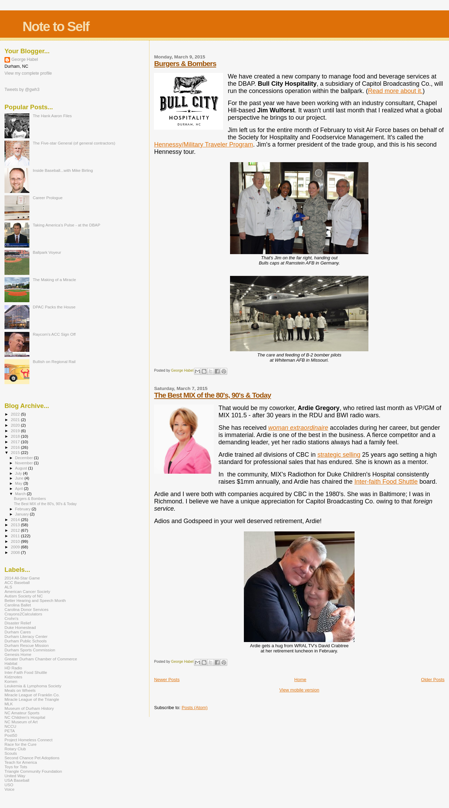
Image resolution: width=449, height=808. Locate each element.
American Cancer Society (27, 591)
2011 (16, 535)
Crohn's (11, 618)
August (21, 468)
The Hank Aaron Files (52, 115)
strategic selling (339, 454)
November (24, 463)
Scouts (10, 753)
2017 (16, 441)
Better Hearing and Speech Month (35, 600)
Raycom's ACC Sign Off (54, 334)
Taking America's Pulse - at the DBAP (66, 225)
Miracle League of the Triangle (31, 699)
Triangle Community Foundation (33, 771)
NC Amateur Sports (21, 713)
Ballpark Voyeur (47, 252)
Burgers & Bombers (185, 63)
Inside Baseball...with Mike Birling (63, 170)
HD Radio (13, 668)
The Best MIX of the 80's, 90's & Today (212, 395)
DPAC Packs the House (54, 307)
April (19, 488)
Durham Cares (17, 632)
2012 (16, 530)
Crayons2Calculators (23, 614)
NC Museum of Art (21, 721)
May (19, 483)
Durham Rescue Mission (26, 645)
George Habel (24, 59)
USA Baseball (16, 780)
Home (300, 679)
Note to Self (55, 26)
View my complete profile (28, 73)
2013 (16, 524)
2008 (16, 552)
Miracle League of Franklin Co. (32, 695)
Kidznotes (13, 677)
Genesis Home (17, 654)
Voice (9, 789)
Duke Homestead (20, 627)
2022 (16, 414)
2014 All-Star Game (22, 578)
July (19, 473)
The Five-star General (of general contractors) (74, 143)
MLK (8, 704)
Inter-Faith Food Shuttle (25, 672)
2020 (16, 425)
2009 (16, 547)
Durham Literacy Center (25, 636)
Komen (10, 681)
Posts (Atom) (195, 707)
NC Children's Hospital (24, 717)
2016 (16, 447)
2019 (16, 430)
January (22, 514)
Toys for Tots (15, 766)
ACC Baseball (17, 582)
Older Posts (433, 679)
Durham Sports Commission (29, 650)
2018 (16, 436)
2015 (16, 452)
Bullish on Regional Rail (54, 361)
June (20, 478)
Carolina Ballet (17, 605)
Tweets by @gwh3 (21, 89)
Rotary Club (15, 748)
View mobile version (299, 690)
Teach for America (20, 762)
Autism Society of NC (23, 596)
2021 (16, 419)
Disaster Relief (17, 623)
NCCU (10, 726)
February (23, 509)
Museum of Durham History (29, 708)
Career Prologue (48, 197)
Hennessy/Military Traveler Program (203, 144)
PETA (9, 730)
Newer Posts (167, 679)
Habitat (10, 663)
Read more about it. (395, 90)
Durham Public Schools (25, 641)
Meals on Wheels (20, 690)
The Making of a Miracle (54, 279)
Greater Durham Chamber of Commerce (40, 659)
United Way (14, 775)
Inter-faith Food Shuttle (386, 481)
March (21, 494)
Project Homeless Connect (28, 739)
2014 (16, 519)
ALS (8, 587)
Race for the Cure (20, 744)
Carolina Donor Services (26, 609)
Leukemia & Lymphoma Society (32, 686)
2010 (16, 541)
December (24, 458)
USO (8, 784)
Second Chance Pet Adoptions (31, 757)
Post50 (10, 735)
